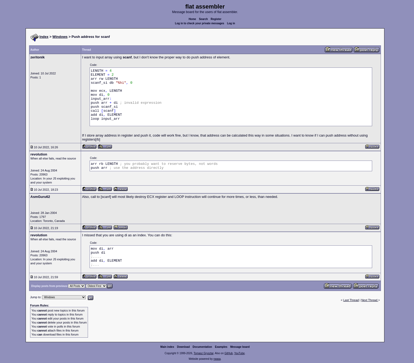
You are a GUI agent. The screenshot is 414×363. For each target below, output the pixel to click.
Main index (167, 346)
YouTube (239, 353)
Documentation (202, 346)
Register (216, 19)
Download (183, 346)
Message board (240, 346)
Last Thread (351, 300)
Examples (221, 346)
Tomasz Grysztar (203, 353)
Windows (60, 37)
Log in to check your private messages (199, 23)
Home (192, 19)
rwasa (217, 358)
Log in (231, 23)
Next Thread (369, 300)
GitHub (228, 353)
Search (203, 19)
